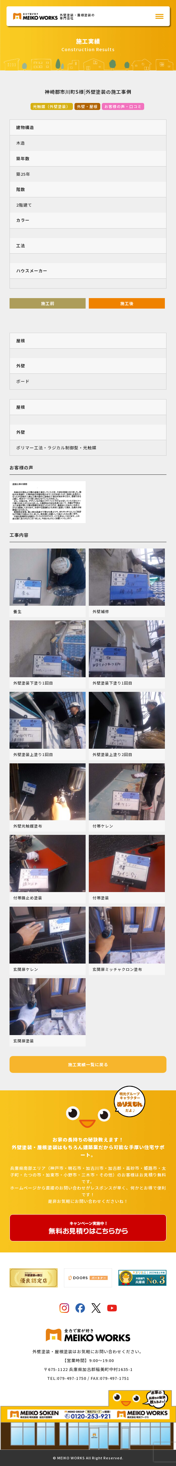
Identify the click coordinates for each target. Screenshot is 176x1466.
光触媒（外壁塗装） (51, 106)
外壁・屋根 (87, 106)
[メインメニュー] (159, 16)
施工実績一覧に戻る (88, 1064)
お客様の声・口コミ (123, 106)
